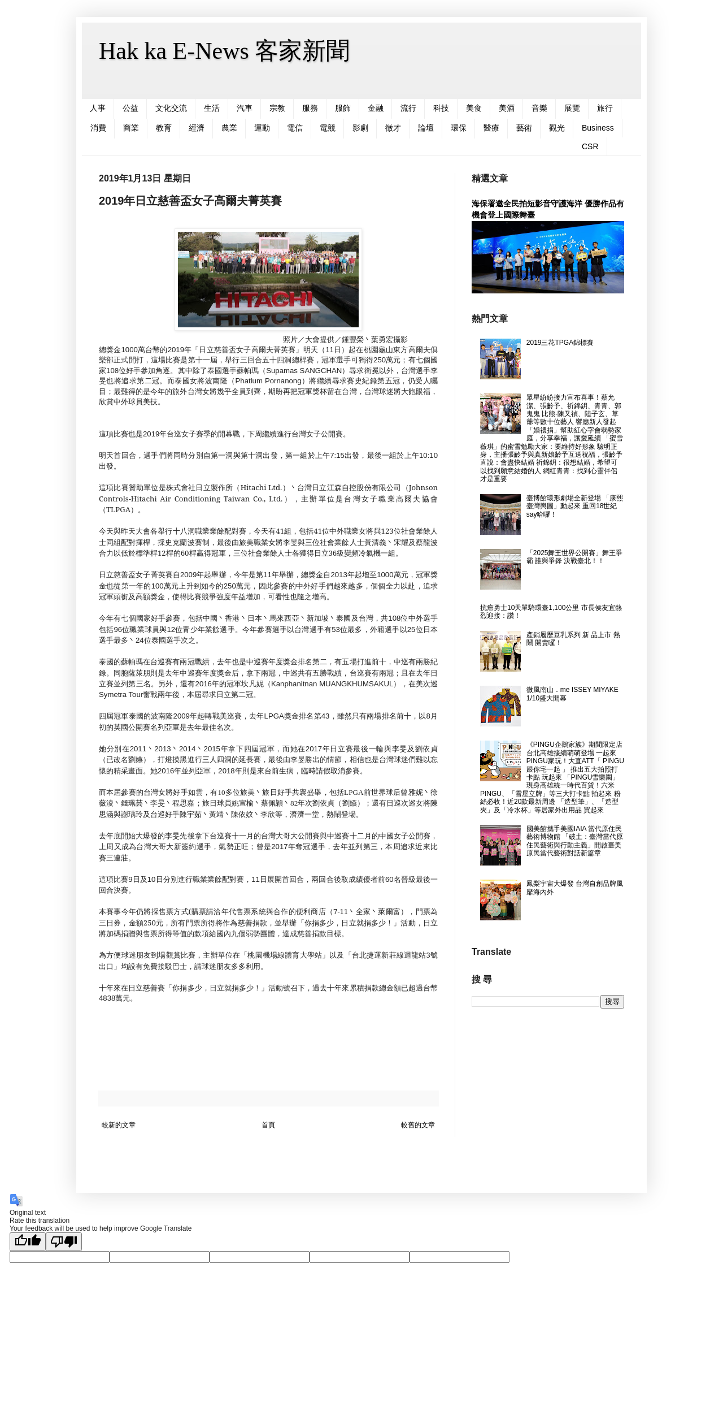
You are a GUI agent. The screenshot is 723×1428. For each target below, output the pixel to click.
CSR (590, 146)
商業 (131, 127)
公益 (130, 107)
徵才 (393, 127)
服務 (310, 107)
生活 (212, 107)
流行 (408, 107)
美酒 (507, 107)
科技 (441, 107)
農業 (229, 127)
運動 (262, 127)
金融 (376, 107)
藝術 (524, 127)
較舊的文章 (418, 1125)
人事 (98, 107)
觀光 (557, 127)
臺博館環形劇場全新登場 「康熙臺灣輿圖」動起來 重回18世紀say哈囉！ (574, 506)
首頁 (268, 1125)
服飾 (343, 107)
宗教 (277, 107)
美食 (474, 107)
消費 (98, 127)
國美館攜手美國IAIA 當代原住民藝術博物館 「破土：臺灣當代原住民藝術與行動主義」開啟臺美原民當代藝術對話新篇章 (574, 841)
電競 (328, 127)
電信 (295, 127)
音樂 (539, 107)
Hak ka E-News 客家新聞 (224, 51)
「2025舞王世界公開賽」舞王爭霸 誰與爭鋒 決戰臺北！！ (574, 557)
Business (598, 127)
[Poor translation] (64, 1241)
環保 (459, 127)
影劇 (360, 127)
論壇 (426, 127)
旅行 (605, 107)
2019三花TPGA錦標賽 (560, 343)
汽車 (244, 107)
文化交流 (171, 107)
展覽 (572, 107)
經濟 (196, 127)
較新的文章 (119, 1125)
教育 (164, 127)
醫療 (491, 127)
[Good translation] (28, 1241)
